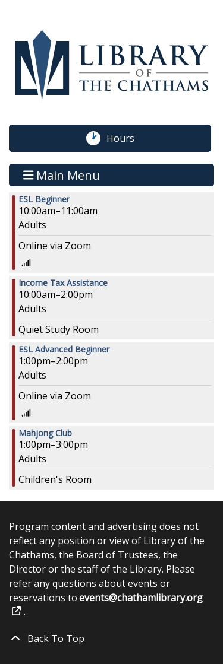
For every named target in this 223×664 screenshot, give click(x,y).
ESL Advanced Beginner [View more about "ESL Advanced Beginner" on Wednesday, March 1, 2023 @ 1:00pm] (63, 349)
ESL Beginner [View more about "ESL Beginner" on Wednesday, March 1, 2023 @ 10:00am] (44, 199)
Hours (126, 138)
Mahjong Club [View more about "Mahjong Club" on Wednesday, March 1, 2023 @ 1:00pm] (45, 433)
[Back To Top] (111, 638)
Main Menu (61, 175)
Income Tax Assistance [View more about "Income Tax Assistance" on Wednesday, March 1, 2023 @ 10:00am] (63, 283)
